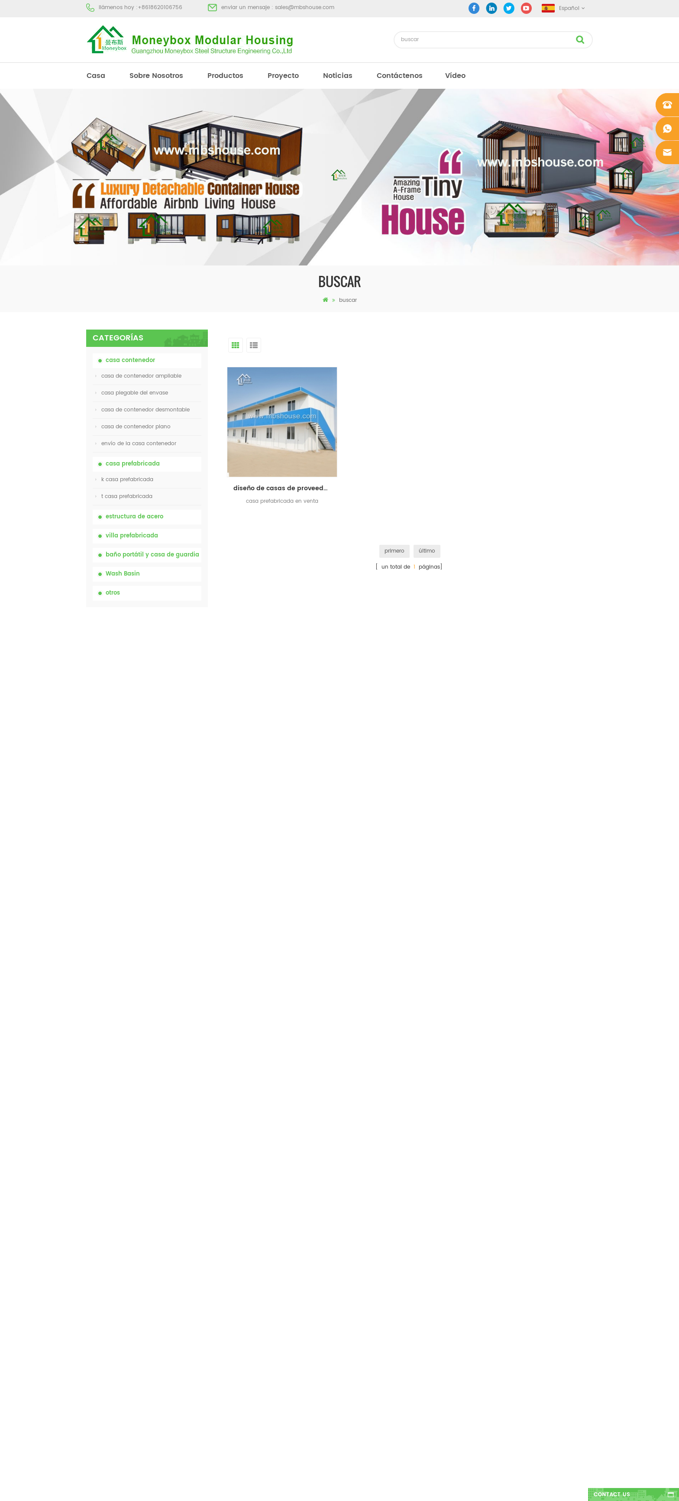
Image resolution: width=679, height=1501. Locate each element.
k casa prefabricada (124, 480)
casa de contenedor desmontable (142, 410)
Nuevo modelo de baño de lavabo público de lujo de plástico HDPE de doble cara (167, 945)
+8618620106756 (160, 7)
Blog (91, 1296)
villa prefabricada (132, 535)
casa (96, 75)
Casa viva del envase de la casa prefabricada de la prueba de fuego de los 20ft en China (168, 800)
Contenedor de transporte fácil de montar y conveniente (167, 848)
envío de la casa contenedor (135, 444)
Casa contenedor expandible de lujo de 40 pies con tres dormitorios (165, 993)
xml (90, 1327)
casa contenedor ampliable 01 (373, 1358)
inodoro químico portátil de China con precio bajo (168, 656)
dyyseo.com (473, 1487)
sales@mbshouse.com (304, 7)
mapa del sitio (104, 1311)
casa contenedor (130, 360)
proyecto (283, 75)
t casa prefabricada (123, 496)
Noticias (337, 75)
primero (394, 551)
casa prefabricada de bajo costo (377, 1280)
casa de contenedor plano (133, 427)
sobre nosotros (156, 75)
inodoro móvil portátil (362, 1296)
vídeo (455, 75)
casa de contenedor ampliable (138, 376)
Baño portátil (351, 1233)
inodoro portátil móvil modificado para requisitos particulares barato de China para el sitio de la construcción (168, 705)
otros (113, 593)
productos (225, 75)
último (427, 551)
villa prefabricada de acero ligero (377, 1327)
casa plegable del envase (131, 393)
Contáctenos (400, 75)
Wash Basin (123, 574)
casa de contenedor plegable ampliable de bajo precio (162, 753)
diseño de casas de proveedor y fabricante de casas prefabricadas (285, 488)
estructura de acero (134, 516)
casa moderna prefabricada (370, 1249)
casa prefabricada (133, 464)
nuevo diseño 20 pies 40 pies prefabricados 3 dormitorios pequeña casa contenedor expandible (168, 896)
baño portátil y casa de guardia (152, 555)
